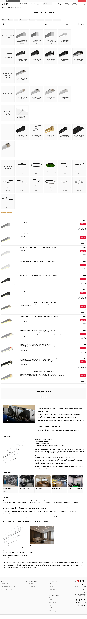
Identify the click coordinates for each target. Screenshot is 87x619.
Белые (15, 19)
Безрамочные (40, 19)
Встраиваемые (23, 19)
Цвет (9, 17)
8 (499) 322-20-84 (24, 3)
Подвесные (32, 19)
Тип (2, 17)
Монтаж (13, 17)
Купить (83, 223)
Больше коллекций (6, 212)
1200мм (4, 19)
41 (46, 397)
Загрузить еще (43, 391)
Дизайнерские (57, 19)
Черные (10, 19)
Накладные (48, 19)
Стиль (5, 17)
